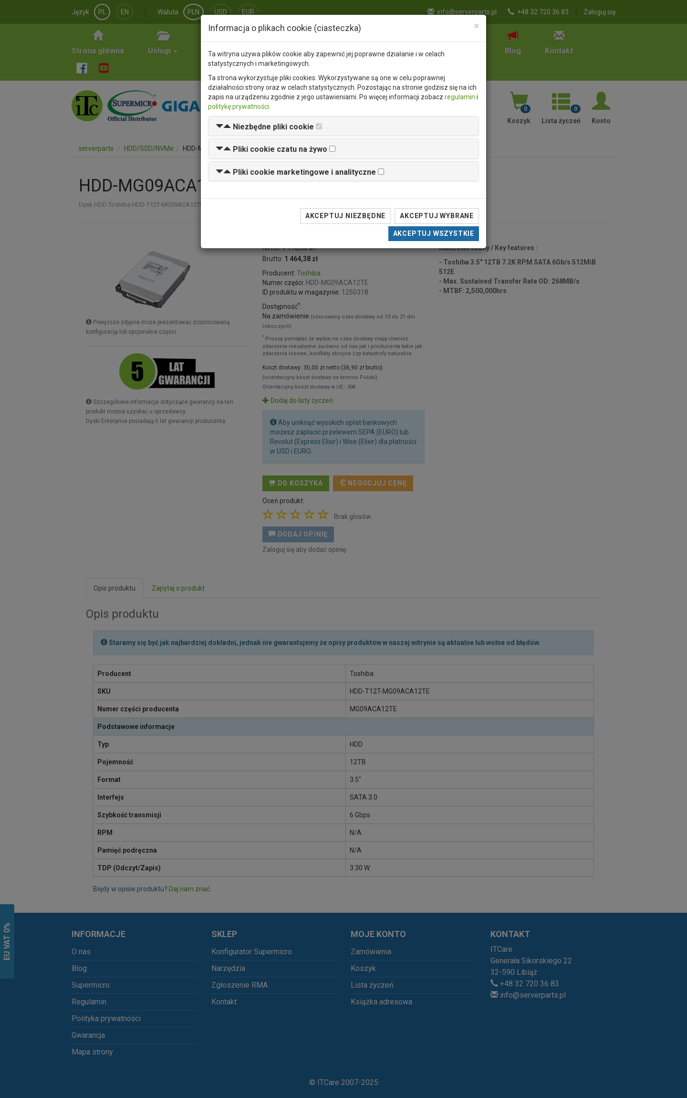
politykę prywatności (238, 106)
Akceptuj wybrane (437, 216)
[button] (265, 126)
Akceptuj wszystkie (433, 233)
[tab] (343, 126)
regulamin (460, 97)
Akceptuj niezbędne (345, 216)
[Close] (476, 26)
